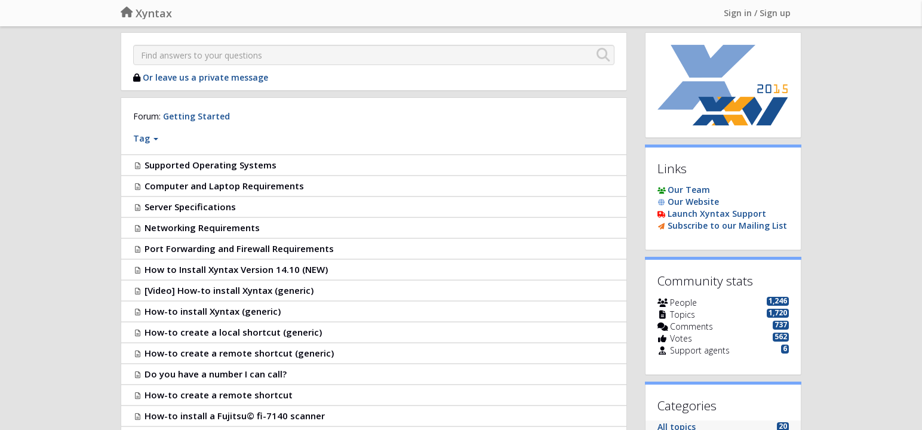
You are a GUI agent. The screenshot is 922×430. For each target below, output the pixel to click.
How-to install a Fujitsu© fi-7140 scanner (235, 416)
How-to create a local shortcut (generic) (233, 332)
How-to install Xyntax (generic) (213, 311)
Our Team (689, 189)
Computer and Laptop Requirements (224, 186)
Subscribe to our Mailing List (727, 225)
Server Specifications (190, 207)
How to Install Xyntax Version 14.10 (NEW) (236, 269)
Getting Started (196, 116)
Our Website (693, 201)
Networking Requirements (202, 228)
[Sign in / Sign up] (757, 13)
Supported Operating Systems (210, 165)
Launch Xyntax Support (717, 213)
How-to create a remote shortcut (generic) (239, 353)
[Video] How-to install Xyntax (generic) (229, 290)
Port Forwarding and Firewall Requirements (239, 248)
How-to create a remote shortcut (219, 395)
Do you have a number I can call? (216, 374)
